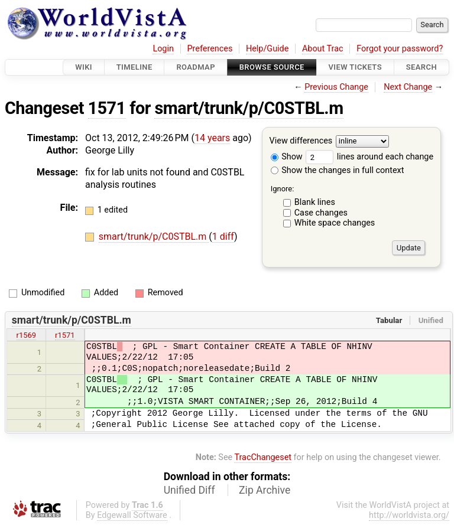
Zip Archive (264, 490)
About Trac (322, 49)
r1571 (65, 335)
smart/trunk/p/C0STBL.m (248, 108)
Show (287, 157)
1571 (107, 108)
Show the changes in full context (337, 170)
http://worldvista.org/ (409, 515)
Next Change (408, 87)
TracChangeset (262, 457)
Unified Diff (189, 490)
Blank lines (314, 202)
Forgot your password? (399, 49)
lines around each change (369, 157)
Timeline (134, 67)
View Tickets (355, 67)
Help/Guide (267, 49)
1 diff (223, 236)
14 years (212, 138)
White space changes (334, 223)
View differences (301, 141)
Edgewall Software (132, 515)
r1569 (27, 335)
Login (163, 49)
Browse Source (271, 67)
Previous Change (336, 87)
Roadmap (195, 67)
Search (421, 67)
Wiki (83, 67)
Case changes (321, 213)
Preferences (209, 49)
